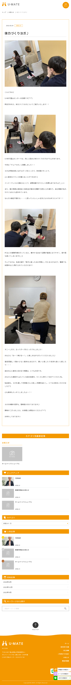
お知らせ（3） (7, 523)
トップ (4, 12)
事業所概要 (65, 661)
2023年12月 (7, 587)
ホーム (67, 643)
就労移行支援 (65, 647)
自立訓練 (66, 650)
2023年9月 (7, 592)
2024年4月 (7, 582)
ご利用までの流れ (63, 654)
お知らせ (11, 12)
